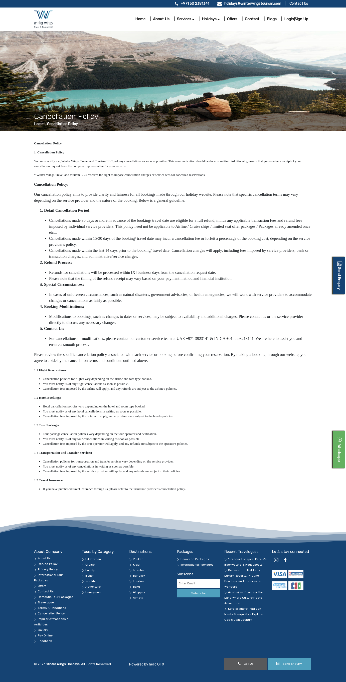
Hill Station (93, 559)
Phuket (138, 559)
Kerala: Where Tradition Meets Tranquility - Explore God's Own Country (243, 614)
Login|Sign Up (296, 19)
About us (161, 19)
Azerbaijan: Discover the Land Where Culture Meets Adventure (243, 597)
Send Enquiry (289, 663)
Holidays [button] (209, 19)
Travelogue (46, 602)
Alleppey (139, 592)
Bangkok (139, 575)
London (138, 581)
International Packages (197, 564)
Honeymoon (93, 592)
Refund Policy (48, 564)
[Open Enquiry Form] (339, 275)
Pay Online (45, 635)
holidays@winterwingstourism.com (252, 3)
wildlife (90, 581)
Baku (136, 586)
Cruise (90, 564)
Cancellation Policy (62, 124)
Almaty (138, 597)
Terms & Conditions (52, 608)
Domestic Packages (195, 559)
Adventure (93, 586)
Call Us (246, 663)
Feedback (45, 641)
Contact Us (298, 3)
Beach (89, 575)
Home (140, 19)
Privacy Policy (48, 569)
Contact (252, 19)
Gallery (43, 630)
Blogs (272, 19)
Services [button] (184, 19)
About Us (44, 558)
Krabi (136, 564)
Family (90, 570)
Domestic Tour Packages (55, 597)
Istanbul (138, 570)
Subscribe (198, 593)
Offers (232, 19)
